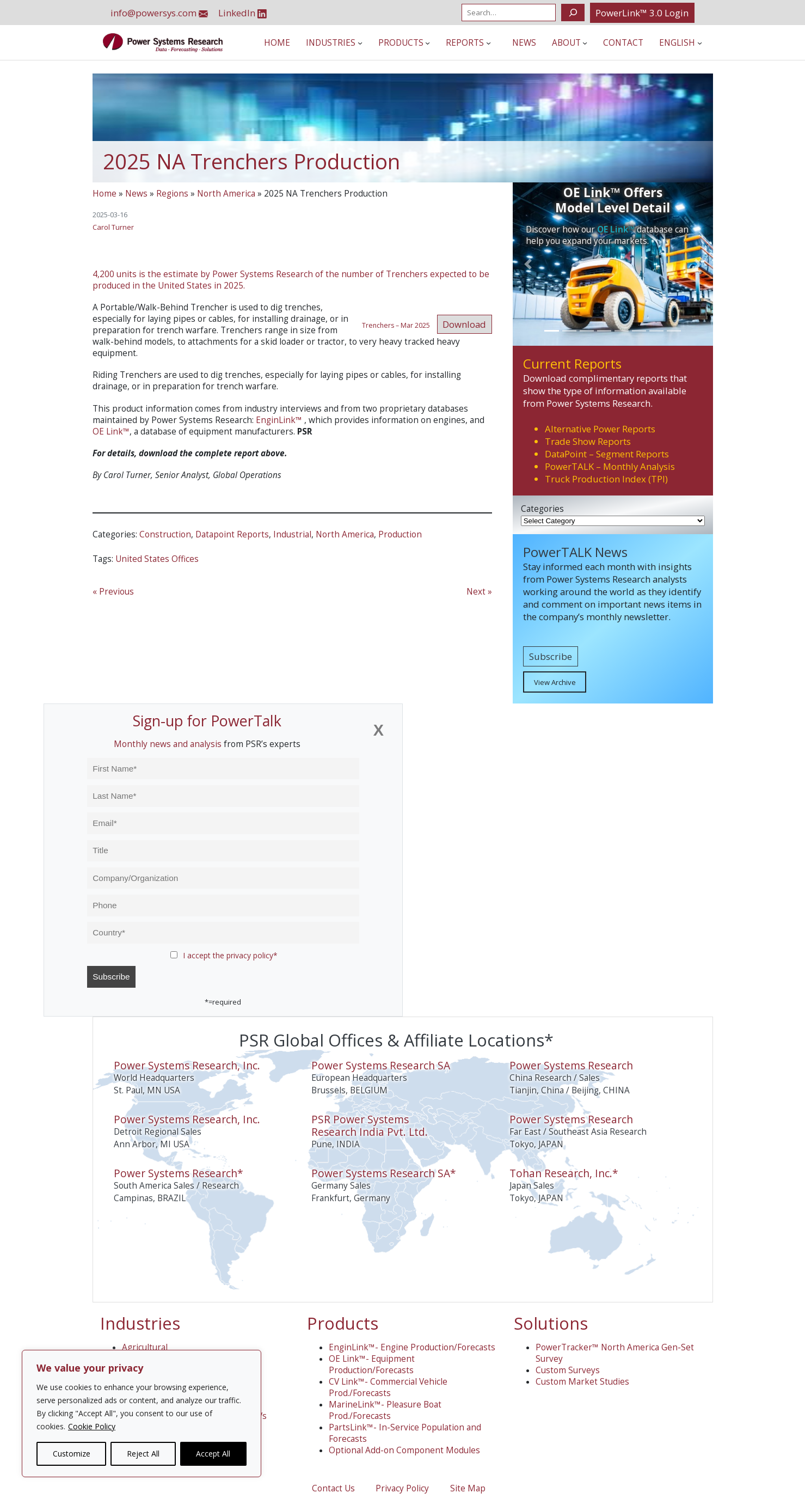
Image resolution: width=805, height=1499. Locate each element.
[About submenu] (584, 42)
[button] (528, 263)
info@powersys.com (159, 13)
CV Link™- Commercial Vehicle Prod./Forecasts (388, 1387)
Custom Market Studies (582, 1381)
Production (400, 534)
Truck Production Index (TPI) (606, 479)
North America (226, 193)
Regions (172, 193)
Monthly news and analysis (168, 744)
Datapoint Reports (232, 534)
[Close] (378, 730)
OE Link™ (111, 431)
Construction (165, 534)
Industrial (292, 534)
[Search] (573, 12)
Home (104, 193)
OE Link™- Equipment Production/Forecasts (372, 1364)
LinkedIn (242, 13)
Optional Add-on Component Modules (404, 1450)
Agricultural (145, 1347)
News (136, 193)
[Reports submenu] (488, 42)
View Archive (555, 682)
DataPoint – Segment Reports (607, 454)
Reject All (143, 1453)
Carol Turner (113, 227)
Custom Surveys (568, 1370)
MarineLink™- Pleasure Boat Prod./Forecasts (385, 1410)
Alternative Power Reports (600, 429)
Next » (479, 591)
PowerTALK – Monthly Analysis (610, 466)
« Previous (113, 591)
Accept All (213, 1453)
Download (464, 324)
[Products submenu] (427, 42)
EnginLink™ (279, 420)
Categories (542, 509)
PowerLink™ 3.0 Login (642, 13)
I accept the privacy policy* (230, 955)
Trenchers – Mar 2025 (396, 325)
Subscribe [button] (550, 656)
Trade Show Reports (588, 441)
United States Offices (157, 559)
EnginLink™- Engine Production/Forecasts (412, 1347)
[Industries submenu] (360, 42)
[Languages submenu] (699, 42)
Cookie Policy (91, 1426)
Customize (71, 1453)
